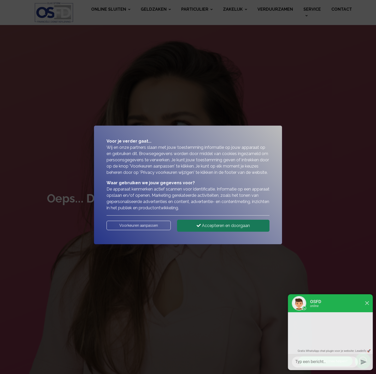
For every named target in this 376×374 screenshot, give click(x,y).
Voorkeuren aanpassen (138, 225)
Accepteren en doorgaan (223, 225)
